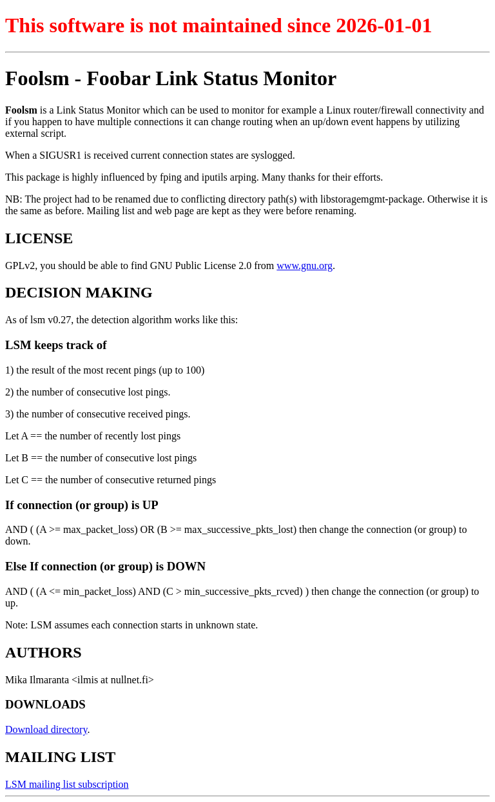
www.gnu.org (305, 265)
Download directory (46, 729)
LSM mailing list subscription (67, 784)
